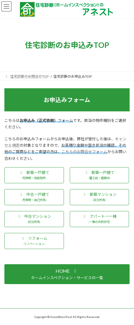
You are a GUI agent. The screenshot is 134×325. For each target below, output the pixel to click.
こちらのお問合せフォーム (84, 151)
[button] (34, 175)
